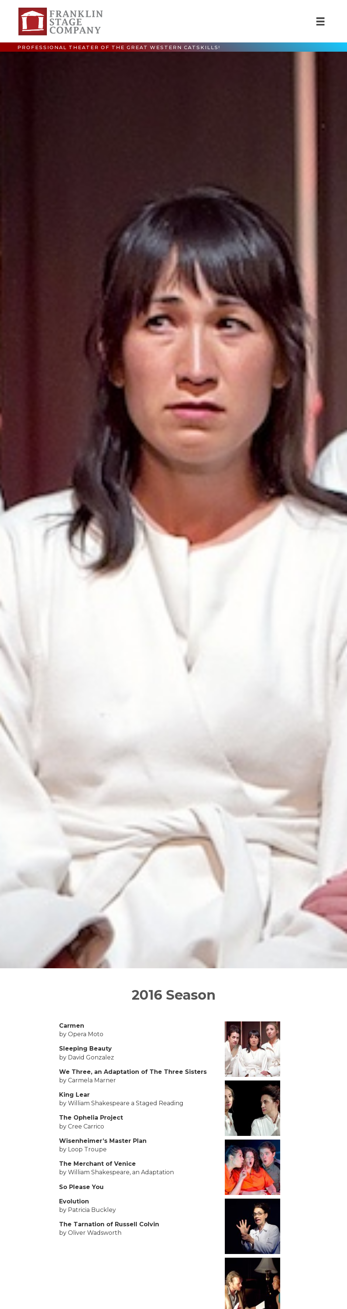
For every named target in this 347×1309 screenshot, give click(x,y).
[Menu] (320, 21)
